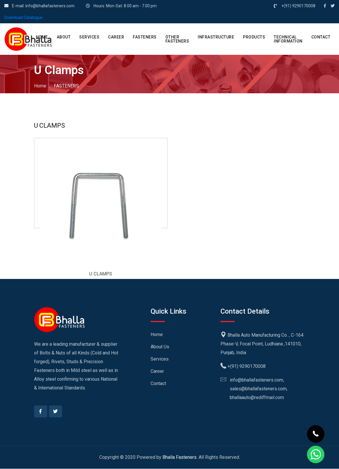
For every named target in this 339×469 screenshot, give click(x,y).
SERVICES (89, 37)
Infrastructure (216, 37)
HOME (42, 37)
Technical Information (288, 39)
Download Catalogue (23, 17)
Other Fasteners (177, 39)
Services (160, 359)
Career (157, 371)
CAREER (116, 37)
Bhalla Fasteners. (180, 457)
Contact (158, 383)
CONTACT (321, 37)
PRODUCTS (254, 37)
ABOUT (64, 37)
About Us (160, 346)
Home (40, 86)
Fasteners (145, 37)
